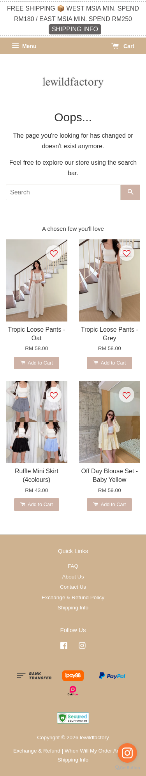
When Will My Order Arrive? (97, 751)
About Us (73, 577)
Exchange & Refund (36, 751)
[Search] (63, 192)
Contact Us (73, 587)
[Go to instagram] (127, 753)
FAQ (73, 566)
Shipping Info (73, 608)
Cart (122, 46)
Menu (24, 46)
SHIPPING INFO (75, 29)
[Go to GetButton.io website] (127, 768)
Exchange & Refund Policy (73, 597)
